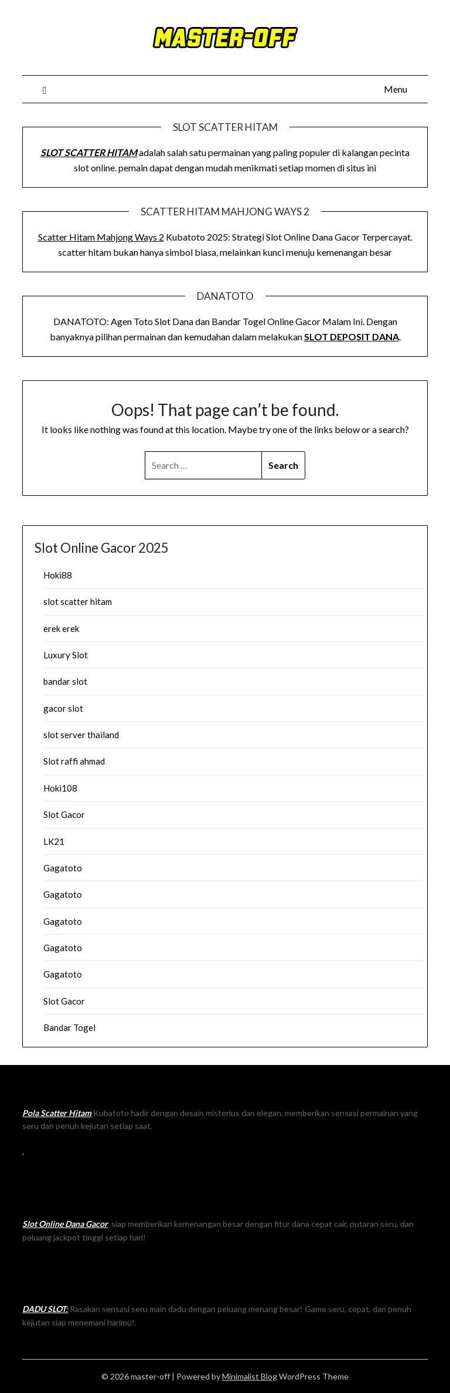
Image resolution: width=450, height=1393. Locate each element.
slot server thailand (81, 734)
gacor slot (63, 708)
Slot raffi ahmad (74, 761)
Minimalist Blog (249, 1376)
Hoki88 (57, 575)
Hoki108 (60, 788)
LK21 (53, 841)
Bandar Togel (69, 1027)
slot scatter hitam (77, 601)
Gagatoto (62, 868)
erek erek (61, 628)
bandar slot (65, 681)
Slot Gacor (64, 814)
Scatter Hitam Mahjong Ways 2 (101, 236)
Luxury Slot (65, 655)
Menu (395, 88)
